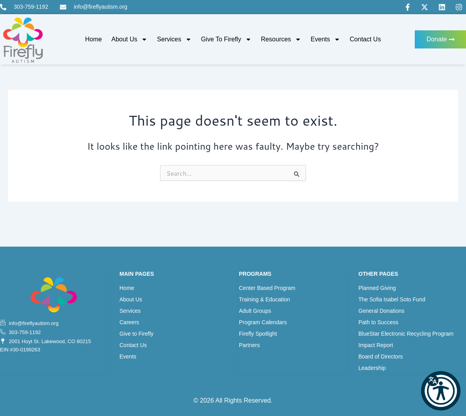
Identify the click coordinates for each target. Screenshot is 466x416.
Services (174, 39)
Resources (281, 39)
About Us (130, 39)
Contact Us (365, 39)
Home (93, 39)
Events (325, 39)
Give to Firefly (226, 39)
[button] (440, 390)
